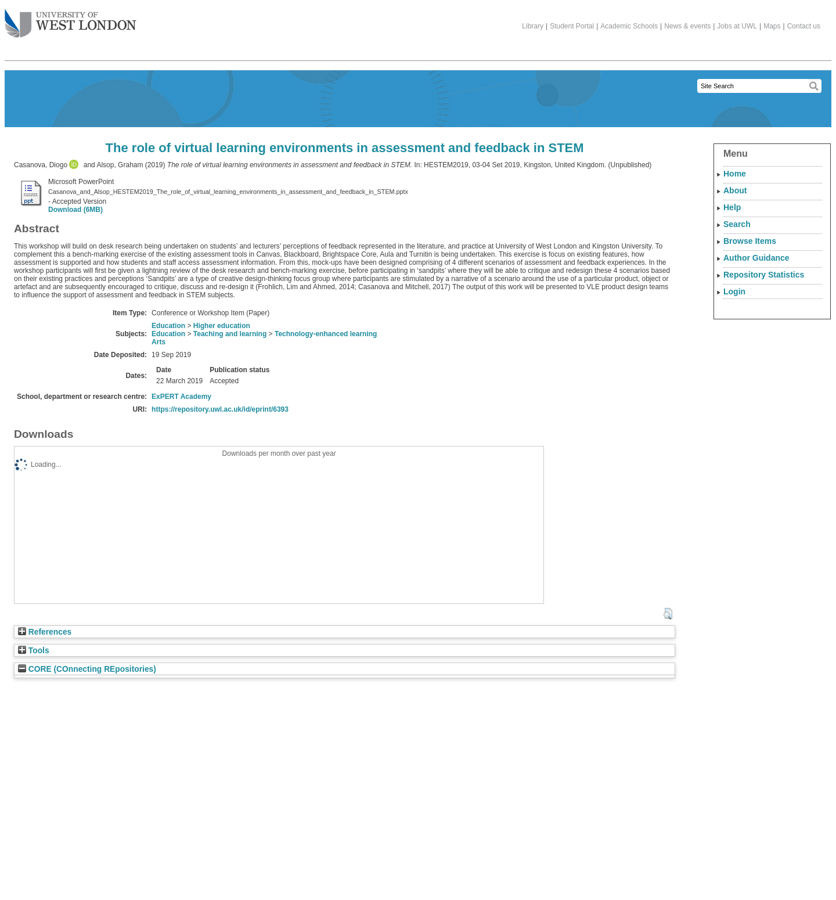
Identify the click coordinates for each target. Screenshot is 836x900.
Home (734, 173)
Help (732, 207)
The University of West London (70, 19)
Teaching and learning (229, 334)
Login (734, 291)
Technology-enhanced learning (326, 334)
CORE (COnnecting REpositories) (87, 669)
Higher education (221, 326)
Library (532, 26)
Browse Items (749, 241)
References (44, 632)
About (735, 190)
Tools (33, 650)
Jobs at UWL (737, 26)
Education (168, 326)
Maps (771, 26)
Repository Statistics (763, 274)
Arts (158, 342)
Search (737, 224)
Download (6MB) (75, 210)
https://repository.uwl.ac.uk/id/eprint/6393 (220, 409)
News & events (687, 26)
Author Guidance (756, 257)
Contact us (803, 26)
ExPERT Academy (181, 397)
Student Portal (572, 26)
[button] (668, 614)
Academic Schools (629, 26)
